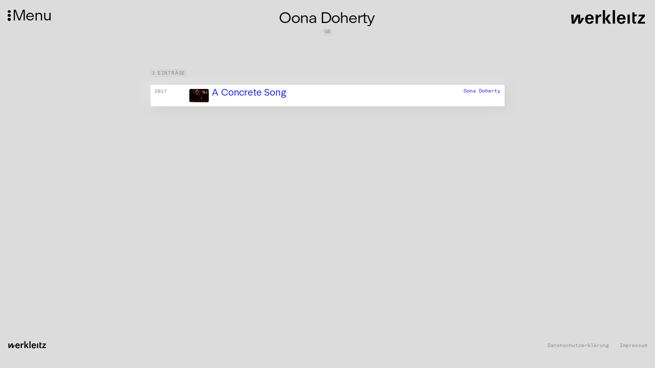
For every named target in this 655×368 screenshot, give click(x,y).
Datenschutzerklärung (578, 346)
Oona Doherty (482, 91)
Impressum (633, 346)
